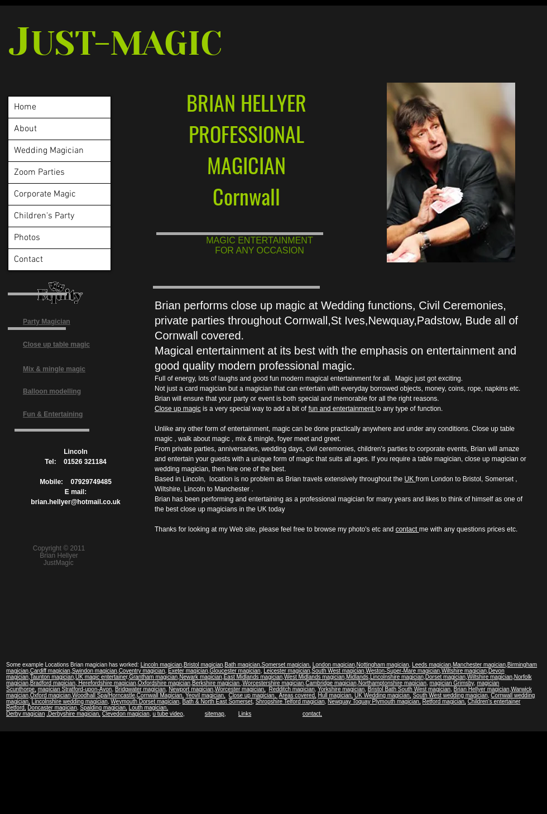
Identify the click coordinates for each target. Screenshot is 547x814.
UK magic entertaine (100, 677)
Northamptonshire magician (392, 683)
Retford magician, (444, 701)
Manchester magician (479, 665)
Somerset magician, (286, 665)
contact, (312, 714)
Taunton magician (52, 677)
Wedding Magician (49, 150)
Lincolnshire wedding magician (70, 701)
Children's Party (44, 216)
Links (244, 714)
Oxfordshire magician (164, 683)
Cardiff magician (50, 671)
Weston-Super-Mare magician (403, 671)
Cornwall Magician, (160, 695)
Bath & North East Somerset (218, 701)
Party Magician (46, 321)
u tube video (167, 714)
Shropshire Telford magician (290, 701)
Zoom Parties (39, 172)
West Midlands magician (314, 677)
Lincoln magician (162, 665)
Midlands (357, 677)
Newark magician (200, 677)
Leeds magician (431, 665)
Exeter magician (188, 671)
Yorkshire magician (341, 689)
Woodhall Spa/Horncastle (103, 695)
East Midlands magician (253, 677)
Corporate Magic (45, 194)
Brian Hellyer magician (482, 689)
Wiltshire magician (464, 671)
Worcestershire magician (273, 683)
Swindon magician (94, 671)
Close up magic (178, 409)
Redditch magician (291, 689)
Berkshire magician (216, 683)
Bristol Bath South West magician (409, 689)
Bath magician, (242, 665)
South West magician (337, 671)
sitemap (214, 714)
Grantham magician (153, 677)
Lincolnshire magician (397, 677)
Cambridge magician (331, 683)
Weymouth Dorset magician (145, 701)
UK (410, 479)
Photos (27, 237)
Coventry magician (142, 671)
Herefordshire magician (106, 683)
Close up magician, (252, 695)
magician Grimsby (452, 683)
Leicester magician (286, 671)
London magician (334, 665)
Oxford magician (50, 695)
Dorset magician (445, 677)
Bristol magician (203, 665)
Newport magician (191, 689)
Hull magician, (335, 695)
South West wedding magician (449, 695)
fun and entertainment (341, 409)
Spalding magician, (103, 708)
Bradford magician (52, 683)
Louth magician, (149, 708)
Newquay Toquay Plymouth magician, (374, 701)
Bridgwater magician (140, 689)
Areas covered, (297, 695)
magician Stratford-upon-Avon (75, 689)
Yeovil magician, (205, 695)
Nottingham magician (383, 665)
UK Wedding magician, (382, 695)
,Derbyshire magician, (73, 714)
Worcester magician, (240, 689)
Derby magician (25, 714)
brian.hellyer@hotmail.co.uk (75, 502)
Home (25, 107)
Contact (28, 259)
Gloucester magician (234, 671)
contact (407, 529)
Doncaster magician (51, 708)
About (25, 129)
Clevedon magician (126, 714)
